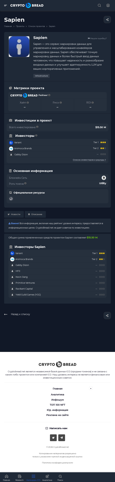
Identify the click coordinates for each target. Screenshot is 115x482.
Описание (35, 214)
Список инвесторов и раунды (89, 160)
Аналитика (57, 394)
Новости (14, 214)
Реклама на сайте (57, 415)
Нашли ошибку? (97, 38)
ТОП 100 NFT (57, 404)
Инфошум (57, 399)
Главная (57, 388)
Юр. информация (57, 410)
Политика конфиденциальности (57, 462)
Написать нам (58, 428)
